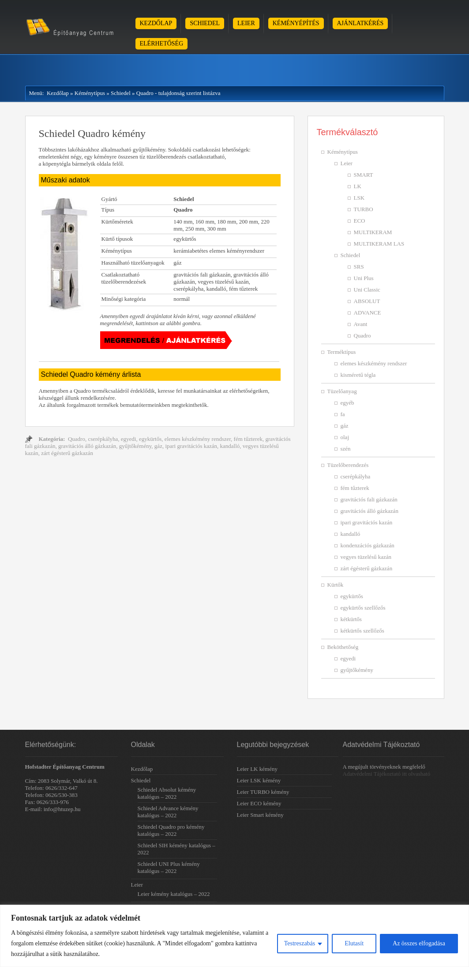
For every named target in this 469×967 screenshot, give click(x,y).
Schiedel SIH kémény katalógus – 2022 (176, 849)
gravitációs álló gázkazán (87, 446)
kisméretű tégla (358, 375)
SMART (363, 174)
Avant (361, 324)
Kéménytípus (90, 93)
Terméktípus (341, 352)
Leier (246, 23)
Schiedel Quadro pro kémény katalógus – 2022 (171, 830)
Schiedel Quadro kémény (92, 133)
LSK (359, 197)
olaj (345, 437)
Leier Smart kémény (260, 815)
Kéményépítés (296, 23)
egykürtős (150, 439)
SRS (359, 266)
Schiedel (205, 23)
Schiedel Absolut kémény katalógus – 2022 (167, 793)
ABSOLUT (367, 301)
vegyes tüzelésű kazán (366, 557)
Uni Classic (367, 289)
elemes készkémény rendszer (198, 439)
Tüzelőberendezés (348, 465)
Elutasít (354, 943)
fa (343, 414)
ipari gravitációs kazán (191, 446)
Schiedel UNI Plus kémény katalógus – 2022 (169, 867)
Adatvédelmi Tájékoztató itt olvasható (387, 773)
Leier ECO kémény (259, 803)
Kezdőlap (156, 23)
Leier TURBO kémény (263, 792)
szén (346, 448)
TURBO (363, 209)
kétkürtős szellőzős (362, 630)
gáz (158, 446)
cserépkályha (103, 439)
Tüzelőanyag (342, 391)
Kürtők (335, 584)
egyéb (347, 402)
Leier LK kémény (257, 769)
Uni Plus (364, 278)
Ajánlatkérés (360, 23)
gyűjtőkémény (135, 446)
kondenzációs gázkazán (367, 545)
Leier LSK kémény (259, 780)
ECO (359, 220)
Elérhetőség (162, 43)
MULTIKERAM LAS (379, 243)
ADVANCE (367, 312)
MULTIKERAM (373, 232)
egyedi (128, 439)
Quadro (76, 439)
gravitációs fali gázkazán (369, 499)
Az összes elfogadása (419, 943)
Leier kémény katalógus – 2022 (174, 894)
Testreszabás (299, 943)
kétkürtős (351, 619)
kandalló (230, 446)
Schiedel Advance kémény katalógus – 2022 (168, 812)
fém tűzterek (248, 439)
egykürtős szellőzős (363, 607)
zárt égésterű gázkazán (67, 453)
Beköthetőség (343, 647)
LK (357, 186)
